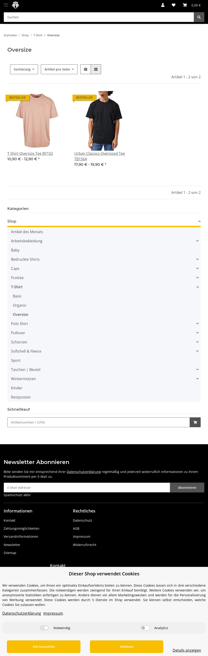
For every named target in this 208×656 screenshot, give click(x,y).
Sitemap (10, 553)
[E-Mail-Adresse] (87, 487)
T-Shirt (16, 286)
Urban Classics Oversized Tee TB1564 (99, 156)
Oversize (20, 314)
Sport (16, 360)
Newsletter (12, 545)
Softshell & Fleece (26, 351)
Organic (19, 305)
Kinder (16, 387)
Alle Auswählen (39, 647)
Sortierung (22, 69)
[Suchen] (99, 17)
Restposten (21, 397)
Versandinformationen (21, 536)
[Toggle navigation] (6, 3)
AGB (76, 528)
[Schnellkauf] (98, 422)
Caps (15, 268)
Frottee (17, 277)
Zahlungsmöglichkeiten (21, 528)
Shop (11, 221)
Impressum (81, 536)
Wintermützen (23, 378)
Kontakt (9, 520)
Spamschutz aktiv (17, 495)
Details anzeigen (178, 650)
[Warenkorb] (191, 5)
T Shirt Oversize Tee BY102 (30, 153)
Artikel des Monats (27, 231)
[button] (163, 5)
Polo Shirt (19, 323)
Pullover (18, 332)
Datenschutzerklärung (84, 471)
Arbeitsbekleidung (26, 240)
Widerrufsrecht (84, 545)
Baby (15, 250)
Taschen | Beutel (25, 369)
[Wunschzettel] (173, 5)
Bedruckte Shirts (25, 259)
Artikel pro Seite (57, 69)
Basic (17, 296)
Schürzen (19, 342)
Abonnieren (187, 487)
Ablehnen (112, 647)
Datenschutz (82, 520)
